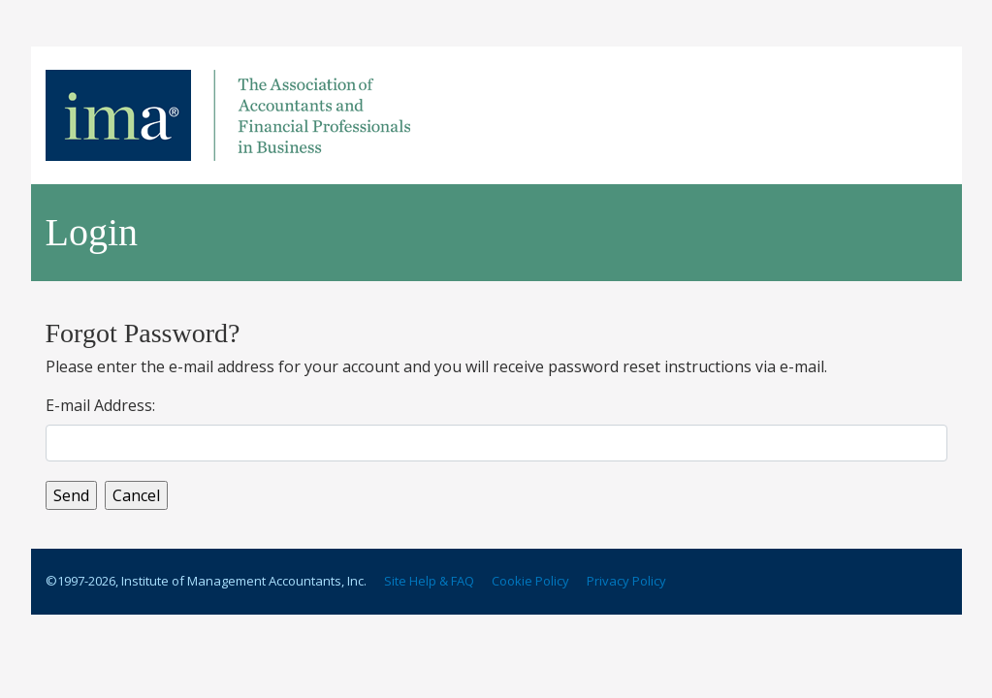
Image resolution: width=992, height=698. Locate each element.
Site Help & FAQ (429, 580)
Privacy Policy (626, 580)
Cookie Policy (530, 580)
